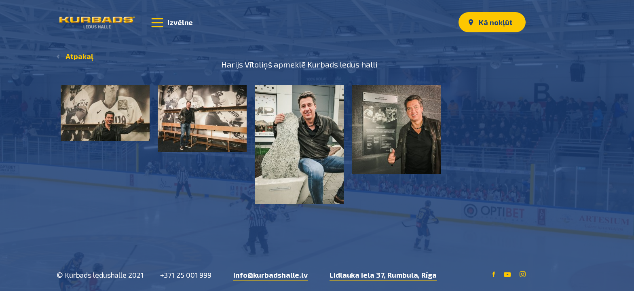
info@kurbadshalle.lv (270, 274)
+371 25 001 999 (186, 274)
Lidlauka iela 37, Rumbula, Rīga (383, 274)
